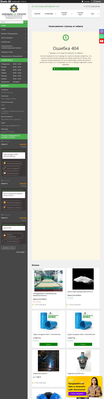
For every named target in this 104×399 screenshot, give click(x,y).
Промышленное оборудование (11, 56)
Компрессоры (6, 42)
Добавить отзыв (8, 248)
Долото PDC (7, 228)
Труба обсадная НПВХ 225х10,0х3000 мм (11, 155)
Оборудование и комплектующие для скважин (11, 47)
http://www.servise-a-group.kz (11, 119)
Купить (48, 344)
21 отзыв (86, 1)
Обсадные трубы (7, 52)
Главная (37, 14)
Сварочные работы (40, 373)
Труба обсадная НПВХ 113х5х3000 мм (46, 334)
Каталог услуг (64, 13)
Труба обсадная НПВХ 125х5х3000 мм (81, 334)
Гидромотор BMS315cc (75, 373)
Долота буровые (7, 38)
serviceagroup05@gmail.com (10, 126)
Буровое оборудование (9, 34)
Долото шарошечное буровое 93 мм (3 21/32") (13, 194)
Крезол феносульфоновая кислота (80, 292)
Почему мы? (80, 13)
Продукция (49, 14)
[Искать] (25, 22)
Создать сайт (16, 1)
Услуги (3, 29)
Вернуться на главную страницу (67, 69)
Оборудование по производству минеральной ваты (44, 294)
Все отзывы (21, 252)
